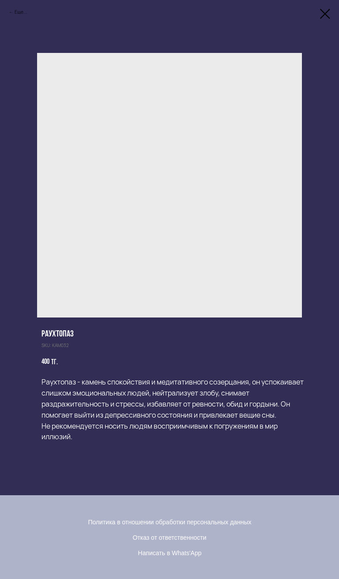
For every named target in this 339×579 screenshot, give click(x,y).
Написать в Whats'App (170, 553)
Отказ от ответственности (169, 537)
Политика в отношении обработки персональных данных (169, 522)
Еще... (21, 12)
